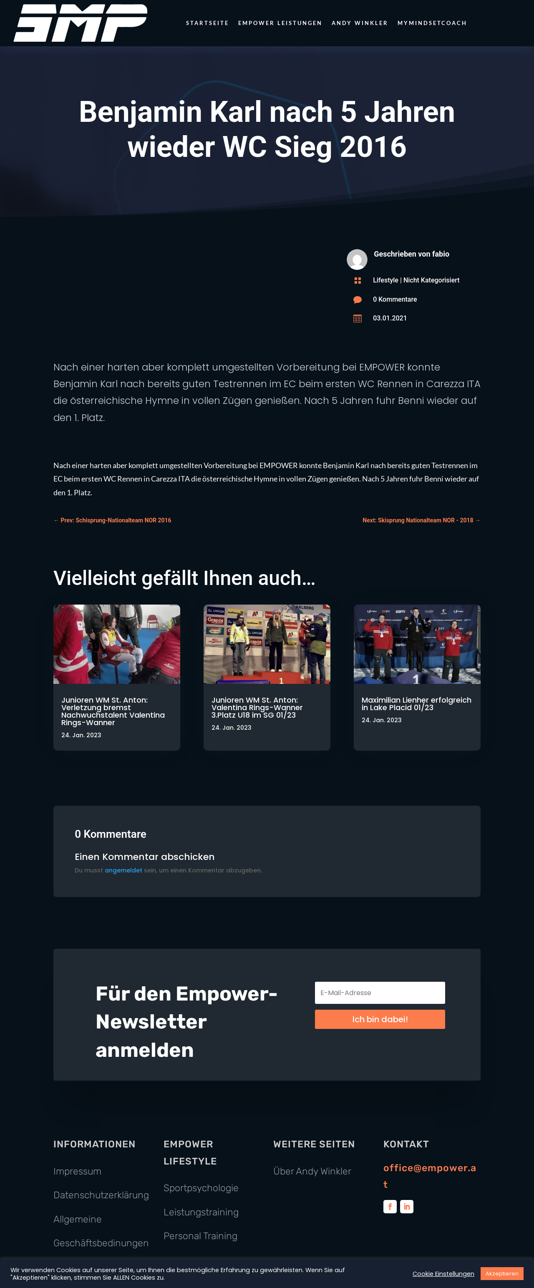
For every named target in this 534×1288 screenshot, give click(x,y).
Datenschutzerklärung (101, 1195)
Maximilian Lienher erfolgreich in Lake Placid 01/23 (416, 704)
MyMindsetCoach (432, 23)
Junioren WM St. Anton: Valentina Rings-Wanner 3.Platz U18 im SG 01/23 (257, 707)
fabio (440, 254)
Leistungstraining (201, 1212)
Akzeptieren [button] (502, 1274)
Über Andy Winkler (312, 1171)
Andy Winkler (360, 23)
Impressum (77, 1171)
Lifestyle (385, 280)
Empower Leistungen (280, 23)
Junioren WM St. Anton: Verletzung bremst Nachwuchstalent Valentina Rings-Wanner (113, 711)
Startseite (207, 23)
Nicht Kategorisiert (431, 280)
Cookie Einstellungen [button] (443, 1274)
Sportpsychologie (201, 1188)
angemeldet (123, 870)
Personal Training (200, 1236)
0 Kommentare (395, 299)
